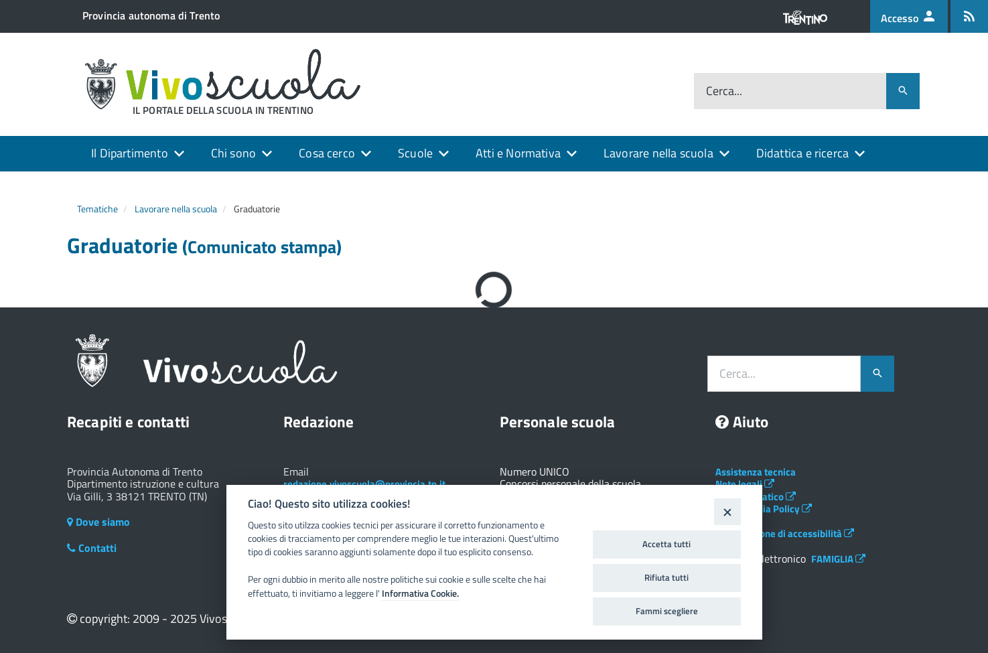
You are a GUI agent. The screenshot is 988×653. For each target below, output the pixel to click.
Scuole (415, 153)
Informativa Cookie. (420, 593)
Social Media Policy (763, 508)
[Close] (727, 511)
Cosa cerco (327, 153)
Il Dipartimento (129, 153)
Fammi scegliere (667, 611)
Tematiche (97, 209)
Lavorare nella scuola (658, 153)
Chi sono (233, 153)
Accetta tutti (666, 544)
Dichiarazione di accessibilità (784, 533)
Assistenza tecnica (755, 472)
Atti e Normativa (518, 153)
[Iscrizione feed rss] (969, 16)
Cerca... (724, 91)
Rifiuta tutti (666, 577)
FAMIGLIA (838, 559)
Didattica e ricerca (802, 153)
